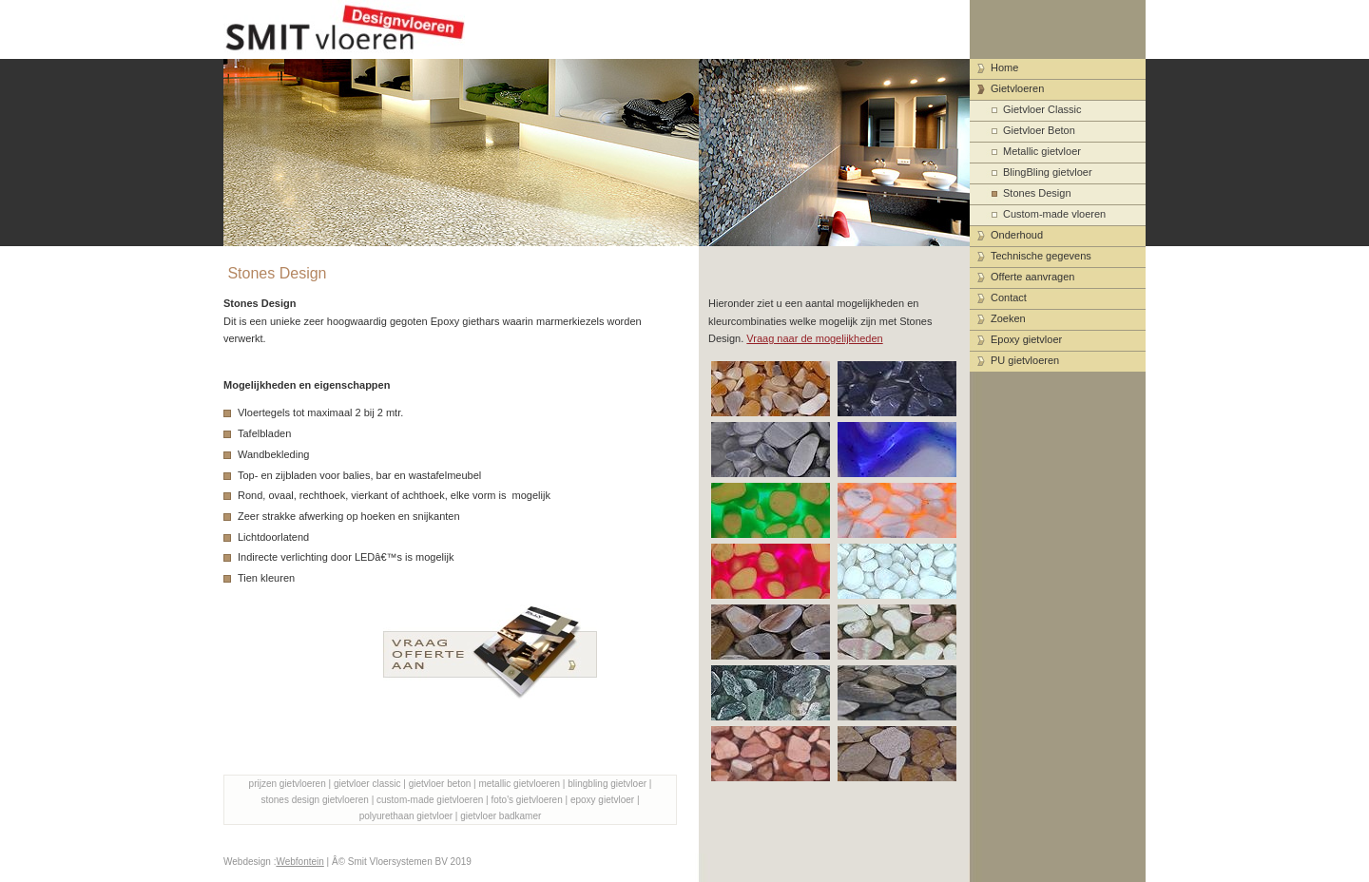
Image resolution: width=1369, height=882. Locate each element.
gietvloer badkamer (500, 816)
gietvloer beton (440, 783)
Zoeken (1008, 318)
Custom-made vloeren (1054, 214)
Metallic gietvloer (1042, 151)
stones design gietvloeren (314, 800)
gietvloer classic (367, 783)
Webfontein (299, 861)
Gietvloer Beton (1039, 130)
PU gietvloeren (1025, 360)
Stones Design (1037, 193)
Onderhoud (1017, 234)
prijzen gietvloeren (287, 783)
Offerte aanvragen (1032, 276)
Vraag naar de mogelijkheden (814, 338)
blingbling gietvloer (607, 783)
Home (1004, 67)
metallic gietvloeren (519, 783)
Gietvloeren (1017, 88)
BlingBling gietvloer (1047, 172)
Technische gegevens (1041, 255)
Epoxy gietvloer (1026, 339)
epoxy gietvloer (602, 800)
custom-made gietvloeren (429, 800)
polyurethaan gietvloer (406, 816)
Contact (1009, 297)
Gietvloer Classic (1042, 109)
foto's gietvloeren (526, 800)
